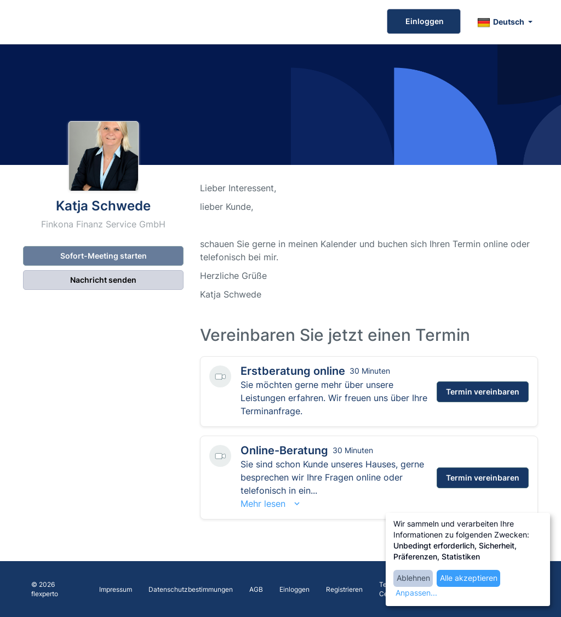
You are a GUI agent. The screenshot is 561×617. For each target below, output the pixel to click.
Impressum (115, 589)
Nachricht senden (103, 279)
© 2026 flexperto (44, 589)
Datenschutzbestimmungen (190, 589)
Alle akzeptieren (468, 577)
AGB (256, 589)
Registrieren (344, 589)
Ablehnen (413, 577)
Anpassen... (416, 592)
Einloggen (424, 21)
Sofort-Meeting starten (103, 255)
